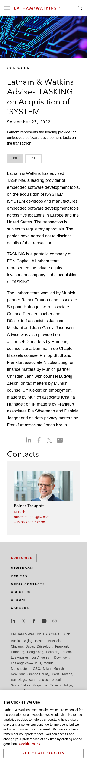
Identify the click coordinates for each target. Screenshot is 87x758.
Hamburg (17, 652)
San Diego (18, 680)
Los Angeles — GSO (26, 663)
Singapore (39, 685)
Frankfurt (61, 646)
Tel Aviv (55, 685)
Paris (55, 674)
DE (36, 158)
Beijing (27, 641)
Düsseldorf (44, 646)
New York (18, 674)
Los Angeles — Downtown (50, 657)
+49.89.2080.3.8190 (29, 522)
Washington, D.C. (30, 691)
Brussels (54, 641)
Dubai (30, 646)
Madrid (49, 663)
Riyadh (67, 674)
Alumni (18, 600)
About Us (21, 592)
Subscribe (21, 558)
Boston (40, 641)
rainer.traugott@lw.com (32, 517)
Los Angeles (20, 657)
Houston (52, 652)
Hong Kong (35, 652)
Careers (20, 608)
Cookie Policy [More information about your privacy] (29, 755)
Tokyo (68, 685)
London (66, 652)
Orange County (38, 674)
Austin (15, 641)
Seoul (56, 680)
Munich (19, 512)
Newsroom (22, 568)
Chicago (17, 646)
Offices (19, 576)
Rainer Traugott (29, 505)
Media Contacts (28, 584)
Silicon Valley (20, 685)
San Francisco (39, 680)
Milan (47, 668)
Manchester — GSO (25, 668)
